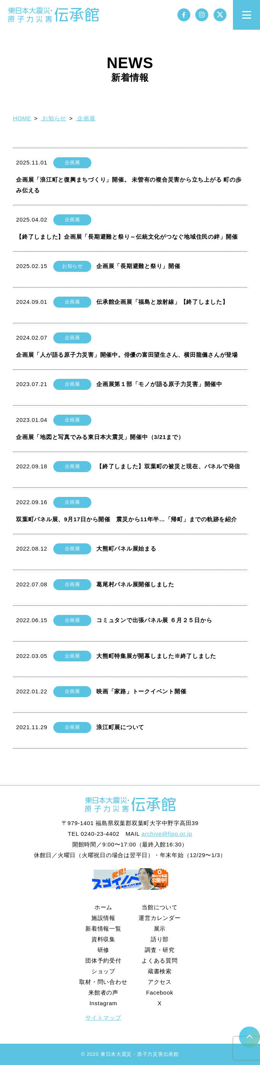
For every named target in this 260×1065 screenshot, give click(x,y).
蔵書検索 (160, 971)
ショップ (103, 971)
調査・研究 (160, 950)
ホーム (103, 907)
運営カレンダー (159, 918)
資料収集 (103, 939)
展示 (160, 928)
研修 (103, 950)
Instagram (103, 1003)
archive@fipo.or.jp (167, 833)
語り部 (160, 939)
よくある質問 (159, 960)
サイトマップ (103, 1017)
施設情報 (103, 918)
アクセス (160, 982)
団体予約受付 (103, 960)
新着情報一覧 (103, 928)
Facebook (160, 992)
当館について (159, 907)
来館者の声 (103, 992)
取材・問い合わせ (103, 982)
